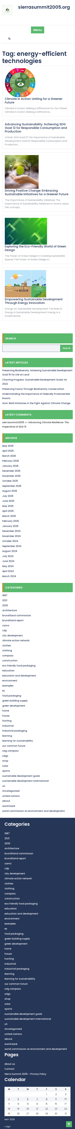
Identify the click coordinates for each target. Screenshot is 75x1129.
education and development (19, 675)
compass (7, 655)
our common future (13, 745)
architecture (9, 610)
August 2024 (9, 551)
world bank (8, 806)
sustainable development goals (21, 776)
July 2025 (7, 496)
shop (5, 760)
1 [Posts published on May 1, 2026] (46, 1094)
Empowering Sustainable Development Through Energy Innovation (34, 301)
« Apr (8, 1126)
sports (6, 770)
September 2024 (11, 546)
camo (5, 625)
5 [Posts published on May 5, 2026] (18, 1099)
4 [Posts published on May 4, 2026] (9, 1099)
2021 (4, 600)
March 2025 (9, 516)
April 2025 (8, 511)
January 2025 (10, 526)
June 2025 (8, 501)
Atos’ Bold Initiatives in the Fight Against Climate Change (36, 403)
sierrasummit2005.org (44, 7)
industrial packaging (14, 730)
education (8, 670)
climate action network (15, 640)
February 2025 (10, 521)
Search (10, 338)
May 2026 (8, 445)
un (3, 786)
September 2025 (11, 486)
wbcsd (6, 801)
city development (12, 635)
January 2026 (10, 465)
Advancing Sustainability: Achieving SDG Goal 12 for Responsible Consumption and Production (36, 128)
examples (8, 685)
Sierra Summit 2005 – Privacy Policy (25, 1074)
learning (7, 735)
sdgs (5, 755)
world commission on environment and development (33, 811)
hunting (7, 720)
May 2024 (8, 566)
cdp (4, 630)
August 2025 (9, 490)
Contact (9, 1068)
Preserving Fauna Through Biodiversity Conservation (33, 389)
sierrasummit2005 (13, 422)
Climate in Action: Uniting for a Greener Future (33, 100)
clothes (6, 645)
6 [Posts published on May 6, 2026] (27, 1099)
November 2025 (11, 476)
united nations (11, 796)
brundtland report (13, 620)
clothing (7, 650)
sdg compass (10, 750)
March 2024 (9, 576)
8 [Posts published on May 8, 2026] (46, 1099)
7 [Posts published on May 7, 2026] (37, 1099)
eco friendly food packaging (18, 665)
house (5, 715)
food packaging (11, 695)
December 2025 (11, 470)
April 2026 (8, 450)
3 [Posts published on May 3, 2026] (65, 1094)
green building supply (15, 700)
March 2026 (9, 455)
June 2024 (8, 561)
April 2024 (8, 571)
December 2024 (11, 531)
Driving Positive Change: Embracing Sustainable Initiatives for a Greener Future (36, 192)
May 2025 (8, 506)
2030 (5, 605)
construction (9, 660)
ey (3, 690)
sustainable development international (25, 780)
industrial (8, 725)
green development (13, 705)
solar (5, 765)
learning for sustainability (17, 740)
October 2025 (10, 480)
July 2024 (8, 556)
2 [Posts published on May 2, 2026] (56, 1094)
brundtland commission (16, 615)
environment (9, 680)
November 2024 (11, 536)
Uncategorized (11, 790)
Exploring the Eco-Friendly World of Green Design (35, 248)
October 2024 (10, 541)
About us (10, 1064)
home (5, 710)
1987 (4, 595)
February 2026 (10, 460)
